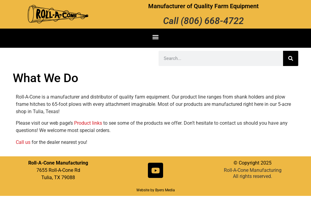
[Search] (290, 58)
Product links (88, 123)
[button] (156, 37)
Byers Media (165, 190)
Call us (23, 142)
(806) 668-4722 (212, 21)
